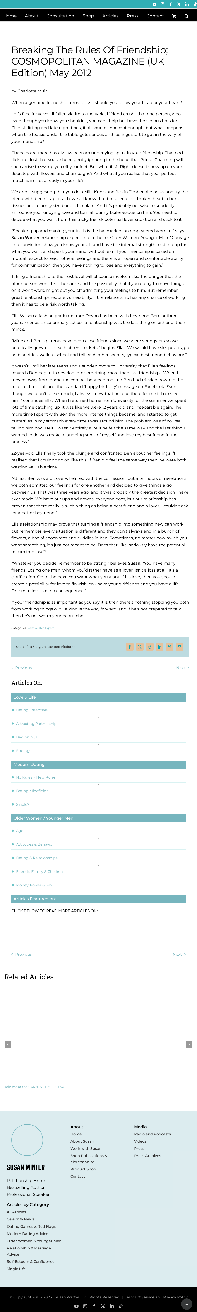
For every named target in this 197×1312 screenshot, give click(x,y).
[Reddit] (150, 647)
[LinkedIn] (160, 647)
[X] (140, 647)
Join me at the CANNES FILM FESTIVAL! (36, 1087)
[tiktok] (120, 1306)
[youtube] (76, 1306)
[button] (187, 15)
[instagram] (85, 1306)
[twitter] (103, 1306)
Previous (23, 668)
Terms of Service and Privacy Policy (156, 1297)
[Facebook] (130, 647)
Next (180, 668)
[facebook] (94, 1306)
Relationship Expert (40, 628)
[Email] (180, 647)
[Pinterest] (170, 647)
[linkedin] (112, 1306)
